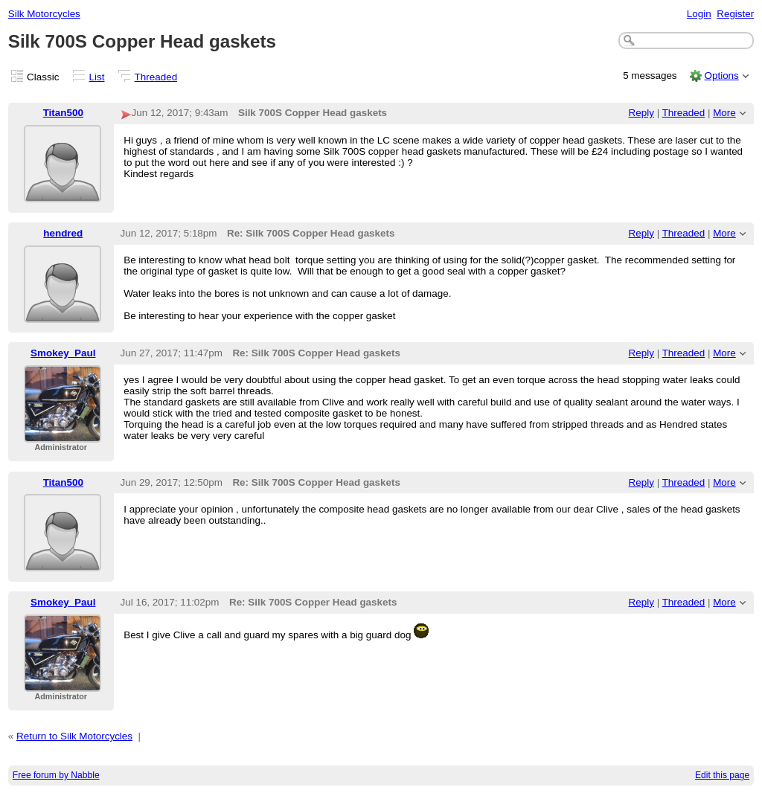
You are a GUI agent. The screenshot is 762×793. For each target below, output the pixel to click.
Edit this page (722, 775)
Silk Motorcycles (44, 13)
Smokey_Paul (63, 353)
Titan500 (63, 112)
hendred (63, 233)
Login (699, 13)
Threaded (156, 77)
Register (735, 13)
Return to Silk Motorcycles (74, 736)
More (724, 112)
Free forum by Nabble (56, 775)
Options (721, 75)
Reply (641, 112)
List (97, 77)
